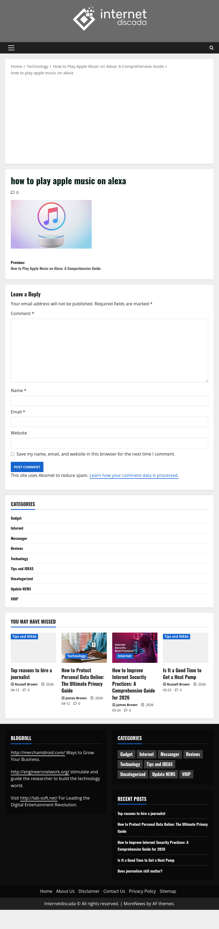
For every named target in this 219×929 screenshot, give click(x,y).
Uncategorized (23, 595)
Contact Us (114, 910)
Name (18, 402)
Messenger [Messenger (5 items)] (169, 773)
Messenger (20, 551)
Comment (22, 325)
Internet (18, 540)
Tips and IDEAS (24, 584)
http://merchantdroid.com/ (38, 771)
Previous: (60, 271)
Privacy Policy (142, 910)
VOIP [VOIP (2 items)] (186, 793)
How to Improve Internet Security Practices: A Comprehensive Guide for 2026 (133, 703)
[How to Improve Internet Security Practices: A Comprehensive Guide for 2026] (135, 666)
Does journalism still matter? (143, 890)
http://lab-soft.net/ (38, 817)
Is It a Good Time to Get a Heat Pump (182, 692)
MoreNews (134, 922)
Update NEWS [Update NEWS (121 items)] (163, 793)
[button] (11, 48)
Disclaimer (89, 910)
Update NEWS (22, 606)
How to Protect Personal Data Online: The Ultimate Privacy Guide (82, 699)
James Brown (76, 717)
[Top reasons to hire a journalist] (33, 666)
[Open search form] (212, 48)
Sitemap (168, 910)
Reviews (18, 562)
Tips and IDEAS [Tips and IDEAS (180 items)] (160, 783)
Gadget (17, 529)
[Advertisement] (109, 119)
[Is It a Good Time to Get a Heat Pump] (185, 666)
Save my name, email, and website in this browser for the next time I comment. (95, 465)
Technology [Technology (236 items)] (130, 783)
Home (46, 910)
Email (18, 423)
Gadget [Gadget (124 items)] (126, 773)
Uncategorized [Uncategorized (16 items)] (132, 793)
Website (19, 444)
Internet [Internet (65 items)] (146, 773)
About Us (65, 910)
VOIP (15, 617)
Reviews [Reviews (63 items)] (193, 773)
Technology (20, 573)
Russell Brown (26, 703)
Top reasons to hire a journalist (31, 692)
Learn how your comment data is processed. (134, 487)
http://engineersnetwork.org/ (40, 791)
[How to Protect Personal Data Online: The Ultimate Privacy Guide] (84, 666)
